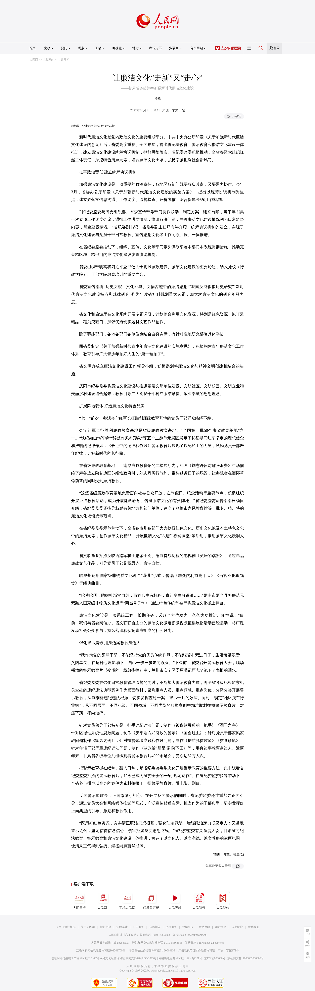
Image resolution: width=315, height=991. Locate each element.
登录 (276, 48)
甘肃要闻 (63, 59)
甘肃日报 (178, 110)
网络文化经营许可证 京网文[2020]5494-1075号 (128, 958)
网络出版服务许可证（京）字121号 (180, 958)
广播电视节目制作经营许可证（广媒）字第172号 (208, 950)
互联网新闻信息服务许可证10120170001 (100, 950)
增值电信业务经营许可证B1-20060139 (152, 950)
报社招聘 (105, 927)
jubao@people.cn (197, 934)
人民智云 (199, 900)
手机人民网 (127, 900)
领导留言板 (151, 900)
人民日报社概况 (66, 927)
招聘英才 (122, 927)
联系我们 (253, 927)
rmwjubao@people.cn (211, 942)
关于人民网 (88, 927)
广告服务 (138, 927)
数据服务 (187, 927)
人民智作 (223, 900)
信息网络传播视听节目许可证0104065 (74, 958)
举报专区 (155, 48)
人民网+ (103, 900)
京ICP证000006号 (214, 958)
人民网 (34, 59)
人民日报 (79, 900)
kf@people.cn (121, 942)
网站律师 (220, 927)
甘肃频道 (48, 59)
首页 (32, 48)
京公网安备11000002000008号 (245, 958)
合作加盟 (155, 927)
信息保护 (237, 927)
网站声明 (204, 927)
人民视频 (175, 900)
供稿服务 (171, 927)
